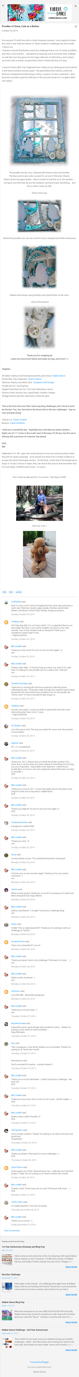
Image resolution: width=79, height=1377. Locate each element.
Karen (14, 924)
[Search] (75, 6)
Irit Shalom (16, 725)
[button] (75, 27)
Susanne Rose (18, 941)
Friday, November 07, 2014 (23, 1224)
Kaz (13, 1043)
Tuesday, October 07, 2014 (23, 1016)
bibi (4, 592)
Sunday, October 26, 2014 (23, 1177)
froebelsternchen (19, 822)
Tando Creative (35, 379)
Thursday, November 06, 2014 (25, 1209)
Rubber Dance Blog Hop (13, 1302)
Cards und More (17, 423)
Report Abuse (39, 1372)
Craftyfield (16, 601)
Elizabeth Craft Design (44, 382)
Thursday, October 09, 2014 (23, 1142)
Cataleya (15, 621)
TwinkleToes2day (19, 683)
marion (14, 889)
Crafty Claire (17, 1202)
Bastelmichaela (18, 1023)
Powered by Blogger (39, 1362)
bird (11, 592)
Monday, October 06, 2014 (23, 862)
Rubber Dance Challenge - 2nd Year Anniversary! (25, 1330)
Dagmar (14, 743)
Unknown (15, 991)
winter (19, 592)
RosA (13, 854)
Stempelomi (17, 1130)
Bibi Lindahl (16, 646)
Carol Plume (16, 1167)
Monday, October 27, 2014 (23, 1195)
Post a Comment (12, 1230)
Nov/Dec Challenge (11, 1274)
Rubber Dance (59, 375)
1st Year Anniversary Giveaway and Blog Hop (23, 1247)
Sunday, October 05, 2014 (23, 614)
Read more (71, 1267)
